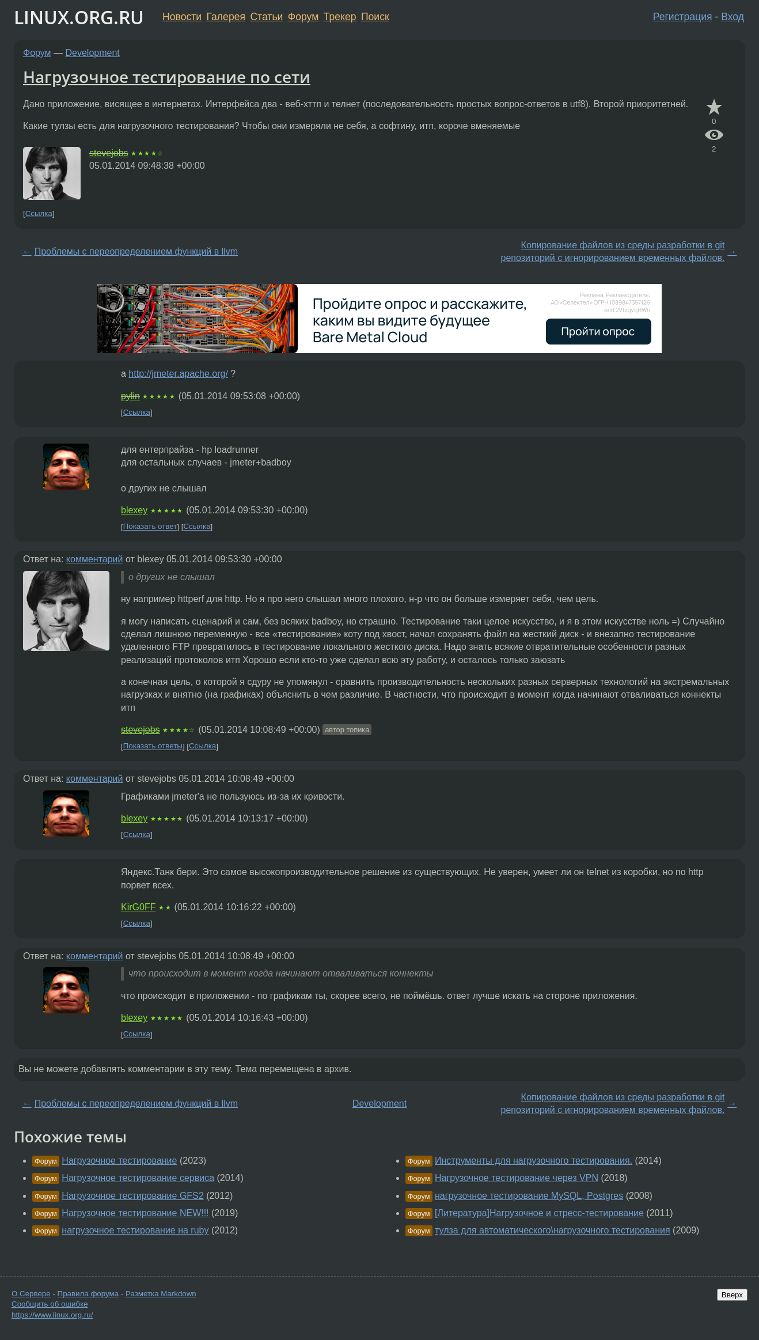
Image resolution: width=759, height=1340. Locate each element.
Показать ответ (150, 527)
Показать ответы (153, 746)
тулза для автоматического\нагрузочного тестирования (552, 1230)
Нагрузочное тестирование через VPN (516, 1178)
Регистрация (682, 16)
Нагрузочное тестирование (119, 1160)
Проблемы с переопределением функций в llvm (136, 251)
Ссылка (38, 213)
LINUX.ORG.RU (79, 17)
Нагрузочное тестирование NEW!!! (135, 1213)
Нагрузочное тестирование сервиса (138, 1178)
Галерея (226, 16)
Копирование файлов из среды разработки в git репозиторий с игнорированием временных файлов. (613, 251)
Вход (732, 16)
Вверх (732, 1294)
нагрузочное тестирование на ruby (135, 1230)
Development (93, 53)
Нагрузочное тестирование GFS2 (132, 1196)
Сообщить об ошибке (50, 1304)
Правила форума (88, 1293)
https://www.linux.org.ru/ (52, 1315)
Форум (303, 16)
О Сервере (31, 1293)
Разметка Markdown (161, 1293)
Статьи (266, 16)
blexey (134, 510)
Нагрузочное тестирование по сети (166, 77)
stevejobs (108, 153)
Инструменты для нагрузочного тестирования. (533, 1160)
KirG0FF (138, 907)
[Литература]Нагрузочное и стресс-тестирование (539, 1213)
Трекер (340, 16)
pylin (130, 396)
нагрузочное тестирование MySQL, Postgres (529, 1196)
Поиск (375, 16)
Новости (182, 16)
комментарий (94, 559)
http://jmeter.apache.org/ (178, 373)
